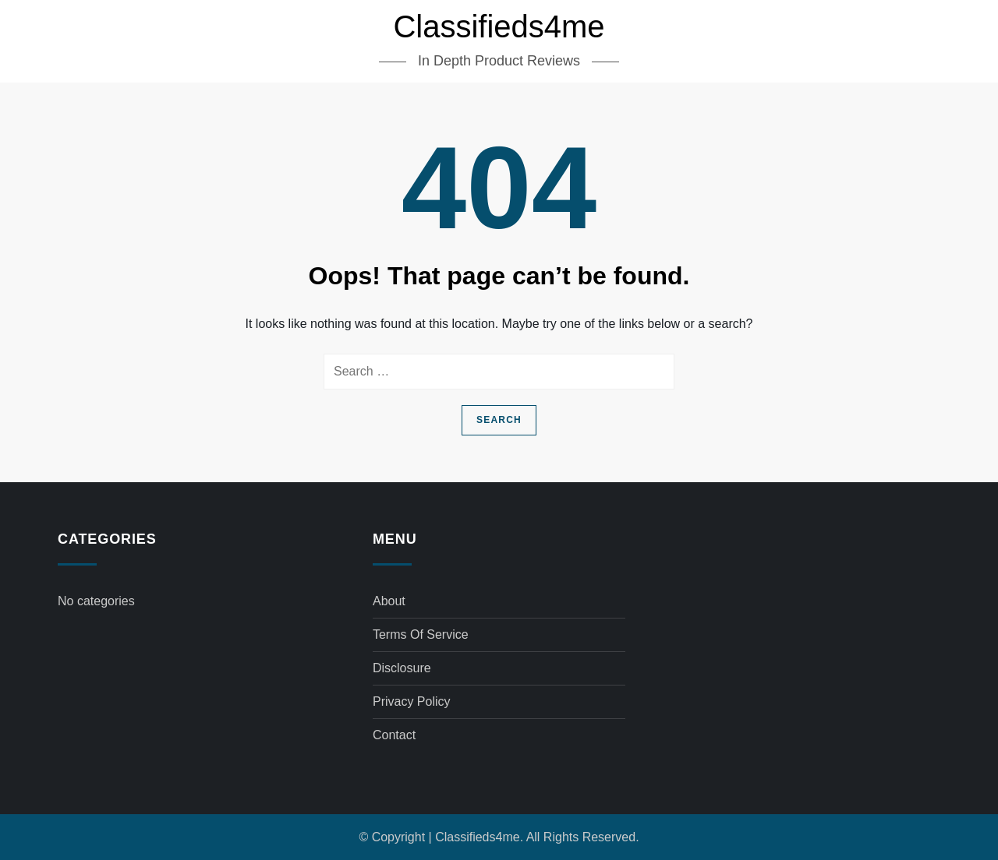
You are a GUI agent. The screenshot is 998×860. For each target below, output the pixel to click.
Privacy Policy (412, 701)
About (389, 601)
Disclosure (402, 668)
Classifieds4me (498, 26)
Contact (394, 735)
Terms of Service (421, 634)
